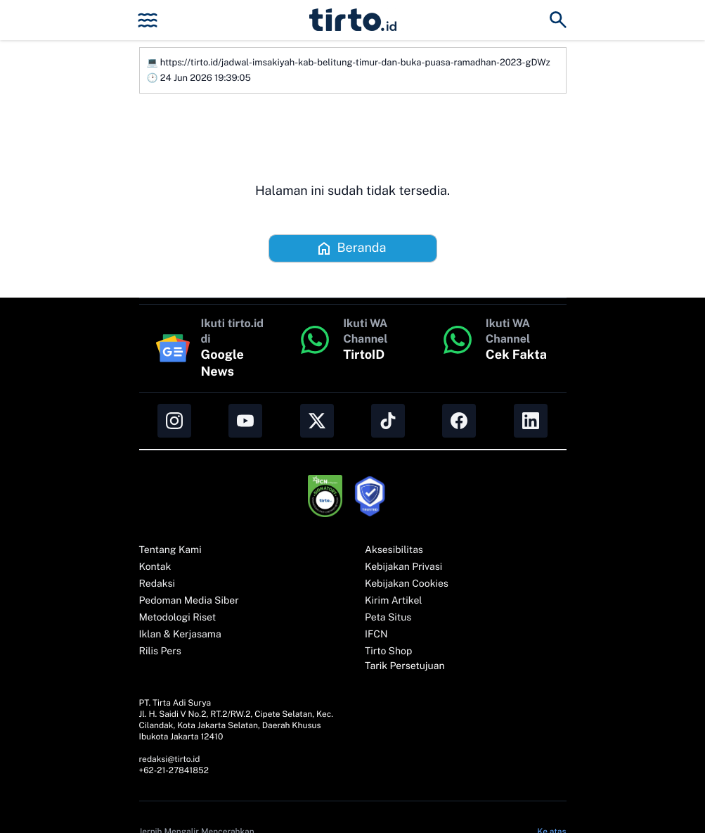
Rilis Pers (160, 651)
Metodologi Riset (177, 617)
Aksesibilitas (394, 550)
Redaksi (157, 584)
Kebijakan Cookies (406, 584)
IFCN (376, 634)
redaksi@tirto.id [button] (169, 759)
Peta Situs (388, 617)
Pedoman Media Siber (189, 600)
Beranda (351, 248)
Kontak (155, 567)
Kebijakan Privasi (403, 567)
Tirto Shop (388, 651)
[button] (352, 19)
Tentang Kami (170, 550)
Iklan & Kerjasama (180, 634)
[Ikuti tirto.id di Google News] (210, 348)
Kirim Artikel (393, 600)
